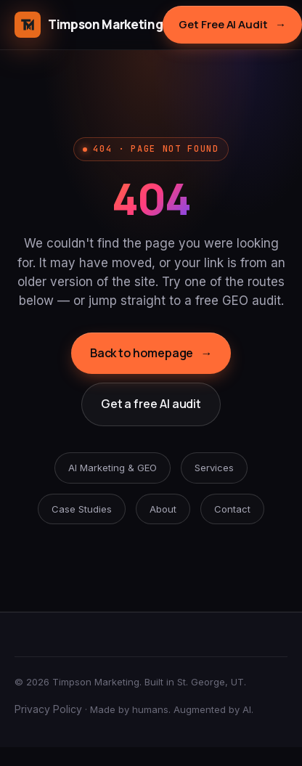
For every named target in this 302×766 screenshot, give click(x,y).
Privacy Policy (48, 709)
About (163, 509)
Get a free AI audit (151, 404)
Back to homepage (151, 353)
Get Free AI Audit (232, 24)
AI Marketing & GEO (112, 467)
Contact (232, 509)
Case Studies (82, 509)
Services (214, 467)
